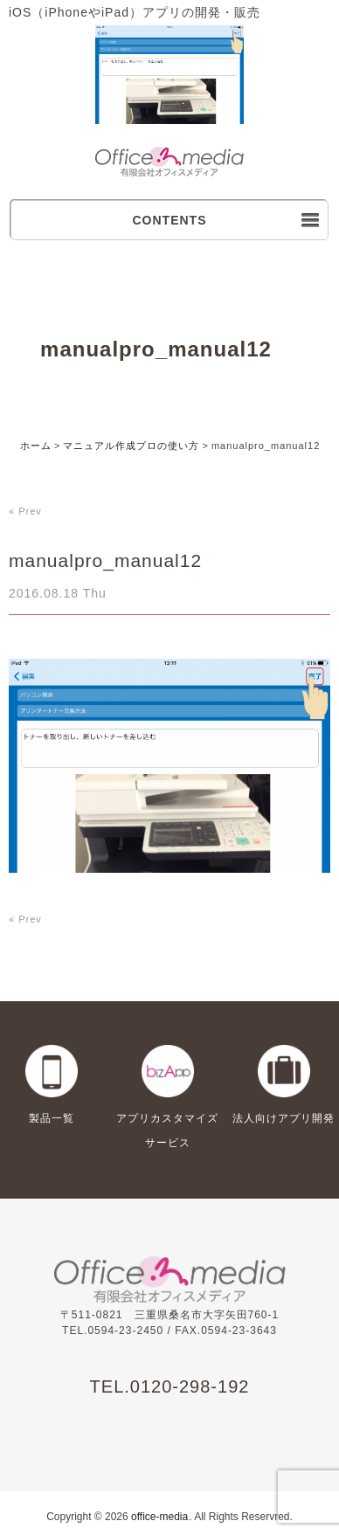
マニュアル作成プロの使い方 (131, 445)
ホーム (36, 445)
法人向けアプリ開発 (283, 1118)
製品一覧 (51, 1118)
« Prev (25, 511)
